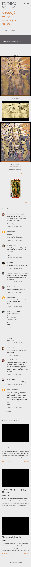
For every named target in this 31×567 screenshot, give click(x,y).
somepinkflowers (11, 311)
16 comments (9, 508)
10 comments (9, 461)
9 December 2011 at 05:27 (14, 374)
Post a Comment (6, 411)
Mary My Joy (10, 223)
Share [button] (25, 202)
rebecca (9, 379)
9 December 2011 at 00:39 (14, 306)
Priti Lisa (9, 348)
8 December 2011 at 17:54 (14, 226)
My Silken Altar (11, 537)
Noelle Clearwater (12, 389)
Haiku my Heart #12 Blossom (13, 490)
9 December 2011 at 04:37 (14, 355)
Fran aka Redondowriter (13, 360)
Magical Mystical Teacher (14, 214)
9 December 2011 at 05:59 (14, 407)
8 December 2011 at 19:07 (14, 240)
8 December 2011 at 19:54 (14, 257)
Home (12, 31)
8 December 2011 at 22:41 (14, 282)
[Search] (24, 3)
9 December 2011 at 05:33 (14, 384)
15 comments (9, 553)
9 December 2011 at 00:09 (14, 292)
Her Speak (10, 287)
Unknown (9, 231)
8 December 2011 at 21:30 (14, 268)
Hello (5, 444)
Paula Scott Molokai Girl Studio (15, 273)
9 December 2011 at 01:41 (14, 343)
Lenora (9, 262)
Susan (4, 31)
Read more (26, 461)
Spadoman (10, 245)
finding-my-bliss (9, 5)
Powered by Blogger (15, 562)
